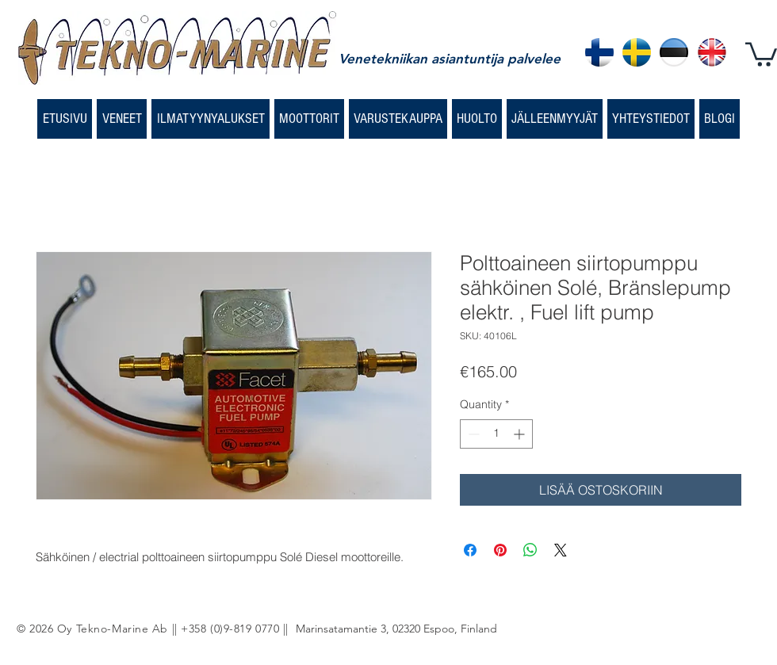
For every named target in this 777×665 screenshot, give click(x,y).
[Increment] (520, 434)
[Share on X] (560, 550)
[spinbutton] (496, 434)
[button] (761, 53)
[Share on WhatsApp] (530, 550)
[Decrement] (472, 434)
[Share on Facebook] (470, 550)
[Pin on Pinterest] (500, 550)
